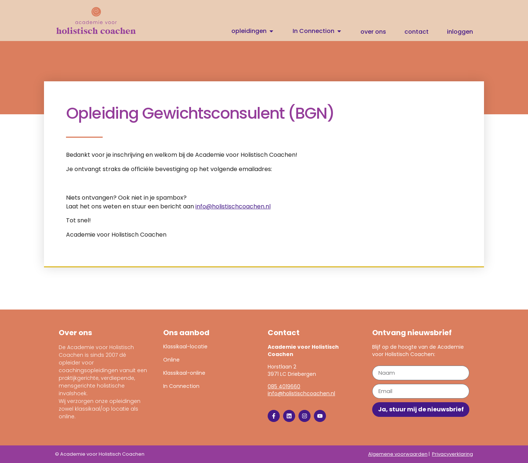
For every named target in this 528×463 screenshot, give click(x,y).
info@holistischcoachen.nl (233, 206)
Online (171, 359)
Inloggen (460, 32)
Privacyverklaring (452, 454)
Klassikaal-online (184, 373)
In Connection (181, 386)
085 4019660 (284, 386)
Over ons (373, 32)
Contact (416, 32)
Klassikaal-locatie (185, 346)
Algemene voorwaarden (398, 454)
